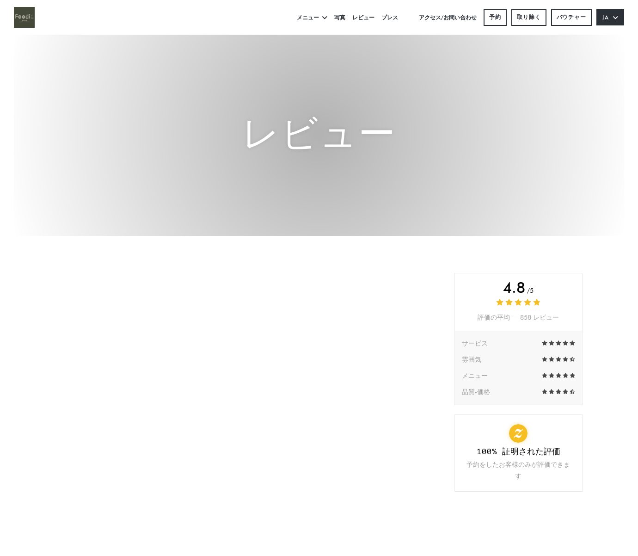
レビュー (363, 17)
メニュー (312, 17)
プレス (389, 17)
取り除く (529, 16)
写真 (339, 17)
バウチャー (572, 16)
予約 (495, 16)
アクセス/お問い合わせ (448, 17)
